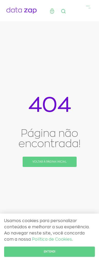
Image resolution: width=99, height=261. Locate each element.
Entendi (49, 251)
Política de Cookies (52, 239)
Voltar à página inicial (49, 162)
